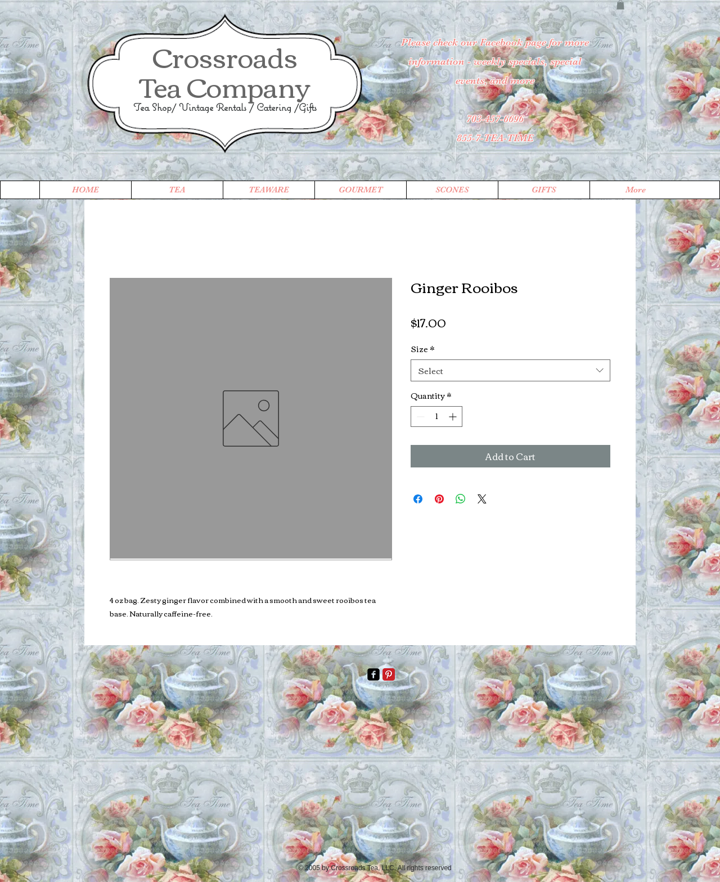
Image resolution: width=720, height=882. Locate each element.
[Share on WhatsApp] (460, 499)
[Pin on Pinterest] (439, 499)
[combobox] (510, 370)
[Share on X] (482, 499)
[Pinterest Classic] (388, 674)
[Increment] (454, 416)
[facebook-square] (373, 674)
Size (422, 349)
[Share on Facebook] (418, 499)
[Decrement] (419, 416)
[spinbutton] (436, 416)
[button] (620, 5)
